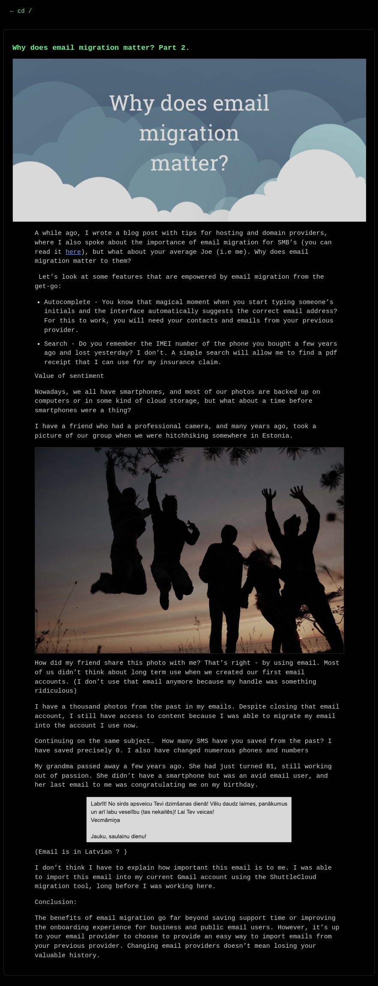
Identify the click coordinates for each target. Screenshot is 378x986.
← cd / (21, 11)
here (73, 252)
